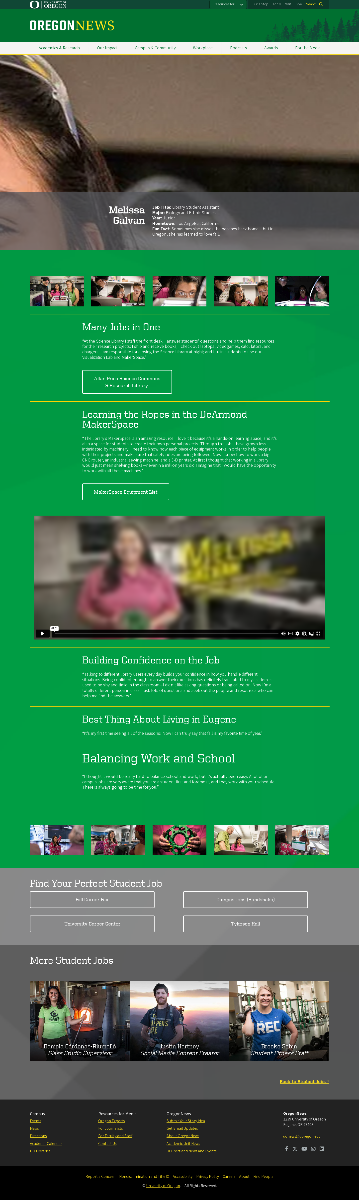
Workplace (203, 48)
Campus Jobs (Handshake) (245, 899)
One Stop (261, 4)
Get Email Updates (182, 1128)
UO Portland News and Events (191, 1151)
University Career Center (92, 923)
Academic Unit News (183, 1143)
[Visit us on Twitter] (294, 1149)
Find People (263, 1176)
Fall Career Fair (92, 899)
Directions (38, 1136)
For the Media (307, 48)
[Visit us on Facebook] (286, 1149)
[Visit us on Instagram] (313, 1149)
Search (311, 4)
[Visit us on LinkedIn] (322, 1149)
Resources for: (224, 4)
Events (35, 1121)
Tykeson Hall (245, 923)
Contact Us (107, 1143)
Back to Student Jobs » (304, 1081)
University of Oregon (163, 1186)
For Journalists (110, 1128)
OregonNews (179, 1114)
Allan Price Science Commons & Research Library (127, 381)
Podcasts (238, 48)
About (244, 1176)
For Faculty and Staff (115, 1136)
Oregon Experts (111, 1121)
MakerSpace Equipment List (126, 492)
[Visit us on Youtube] (304, 1149)
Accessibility (182, 1176)
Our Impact (107, 48)
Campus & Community (155, 48)
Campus (37, 1114)
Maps (34, 1128)
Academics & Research (59, 48)
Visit (288, 4)
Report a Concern (100, 1176)
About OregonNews (183, 1136)
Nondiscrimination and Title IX (144, 1176)
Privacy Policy (207, 1176)
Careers (229, 1176)
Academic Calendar (46, 1143)
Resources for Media (117, 1114)
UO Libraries (40, 1151)
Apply (277, 4)
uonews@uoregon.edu (302, 1136)
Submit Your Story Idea (186, 1121)
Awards (271, 48)
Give (298, 4)
